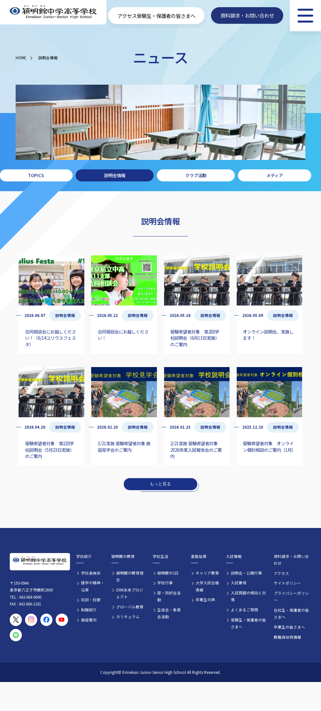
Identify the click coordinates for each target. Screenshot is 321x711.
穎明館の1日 (168, 573)
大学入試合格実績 (207, 586)
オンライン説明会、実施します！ (268, 334)
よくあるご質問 (244, 609)
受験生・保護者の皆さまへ (248, 623)
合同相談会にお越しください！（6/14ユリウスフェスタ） (50, 338)
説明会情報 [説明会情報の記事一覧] (65, 315)
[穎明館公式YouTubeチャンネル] (62, 620)
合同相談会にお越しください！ (123, 334)
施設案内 (89, 619)
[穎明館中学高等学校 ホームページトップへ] (53, 12)
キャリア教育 (207, 573)
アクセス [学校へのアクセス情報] (127, 15)
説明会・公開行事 (246, 573)
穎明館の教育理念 (130, 576)
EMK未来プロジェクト (129, 593)
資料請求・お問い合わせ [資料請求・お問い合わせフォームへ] (247, 15)
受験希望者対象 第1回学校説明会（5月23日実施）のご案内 (49, 449)
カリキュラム (128, 616)
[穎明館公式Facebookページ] (46, 620)
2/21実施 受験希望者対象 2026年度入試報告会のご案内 (196, 449)
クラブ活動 (195, 175)
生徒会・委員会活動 (169, 613)
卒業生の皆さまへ (289, 627)
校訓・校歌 (91, 599)
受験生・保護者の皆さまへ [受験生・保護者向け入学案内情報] (166, 15)
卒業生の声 (205, 599)
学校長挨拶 (91, 573)
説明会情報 (48, 57)
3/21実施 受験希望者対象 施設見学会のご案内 (124, 446)
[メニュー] (305, 15)
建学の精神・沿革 (93, 586)
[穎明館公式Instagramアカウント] (31, 620)
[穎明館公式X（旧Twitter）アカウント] (16, 620)
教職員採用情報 (287, 637)
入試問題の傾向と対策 (248, 596)
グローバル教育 (130, 606)
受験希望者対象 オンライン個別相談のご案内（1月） (269, 446)
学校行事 (165, 582)
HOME (21, 57)
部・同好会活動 (169, 596)
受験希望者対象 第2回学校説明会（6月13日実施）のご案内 (194, 338)
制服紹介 (89, 609)
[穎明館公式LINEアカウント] (16, 635)
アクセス (281, 573)
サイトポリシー (287, 583)
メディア (274, 175)
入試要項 (238, 582)
